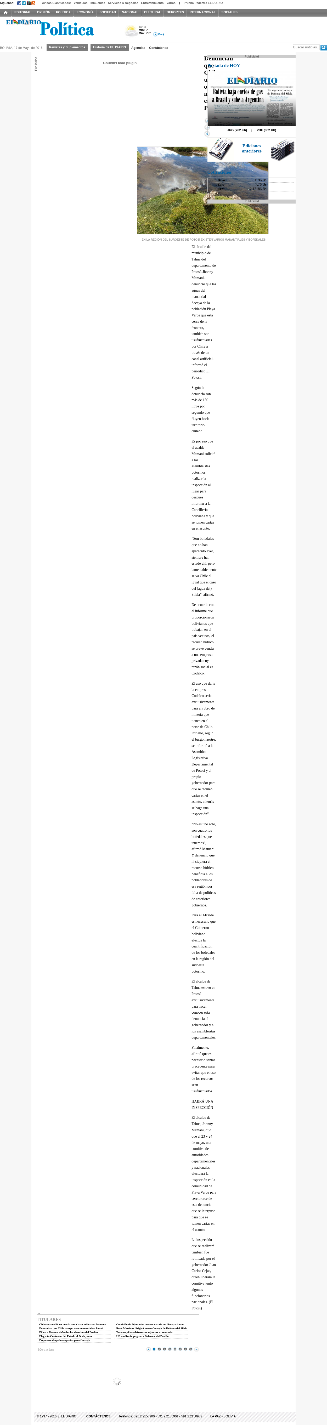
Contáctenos (158, 48)
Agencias (138, 48)
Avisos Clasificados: (56, 2)
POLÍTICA (63, 12)
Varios (171, 2)
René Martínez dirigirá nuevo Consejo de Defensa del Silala (151, 1328)
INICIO (6, 12)
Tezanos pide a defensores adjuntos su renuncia (144, 1332)
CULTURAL (152, 12)
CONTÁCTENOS (98, 1416)
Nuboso (131, 32)
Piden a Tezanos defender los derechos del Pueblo (68, 1332)
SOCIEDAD (107, 12)
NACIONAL (130, 12)
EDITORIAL (22, 12)
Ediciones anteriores (252, 148)
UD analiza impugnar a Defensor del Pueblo (142, 1336)
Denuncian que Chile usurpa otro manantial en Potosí (71, 1328)
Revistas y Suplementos (67, 47)
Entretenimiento (152, 2)
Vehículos (81, 2)
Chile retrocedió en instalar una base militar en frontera (72, 1324)
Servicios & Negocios (123, 2)
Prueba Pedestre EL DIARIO (203, 2)
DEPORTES (175, 12)
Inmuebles (98, 2)
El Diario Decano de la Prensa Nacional (59, 29)
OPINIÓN (43, 12)
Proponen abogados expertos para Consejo (64, 1340)
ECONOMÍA (85, 12)
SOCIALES (230, 12)
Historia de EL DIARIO (109, 47)
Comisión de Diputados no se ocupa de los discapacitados (150, 1324)
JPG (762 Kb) (237, 130)
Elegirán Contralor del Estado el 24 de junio (65, 1336)
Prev (148, 1349)
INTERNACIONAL (203, 12)
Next (196, 1349)
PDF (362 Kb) (266, 130)
